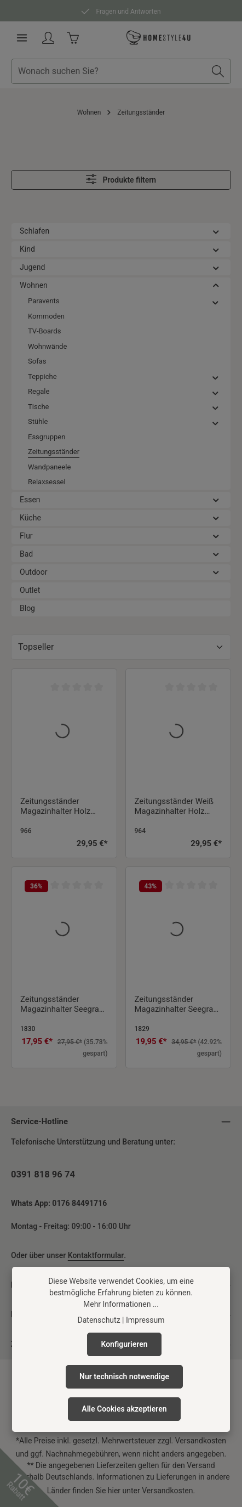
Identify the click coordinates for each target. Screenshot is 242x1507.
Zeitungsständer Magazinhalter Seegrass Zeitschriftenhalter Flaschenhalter (178, 1005)
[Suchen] (218, 71)
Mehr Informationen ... (121, 1304)
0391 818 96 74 (43, 1174)
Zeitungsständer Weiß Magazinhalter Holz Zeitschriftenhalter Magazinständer (174, 807)
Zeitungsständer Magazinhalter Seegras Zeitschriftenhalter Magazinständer (61, 1005)
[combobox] (108, 71)
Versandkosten (200, 1440)
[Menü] (22, 38)
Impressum (145, 1320)
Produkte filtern (121, 179)
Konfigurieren (124, 1344)
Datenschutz (99, 1320)
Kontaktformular (96, 1255)
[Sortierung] (121, 647)
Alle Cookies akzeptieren (124, 1408)
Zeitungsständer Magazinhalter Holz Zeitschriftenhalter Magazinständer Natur (60, 807)
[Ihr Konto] (48, 38)
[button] (216, 231)
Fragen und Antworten (120, 10)
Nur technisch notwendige (124, 1376)
